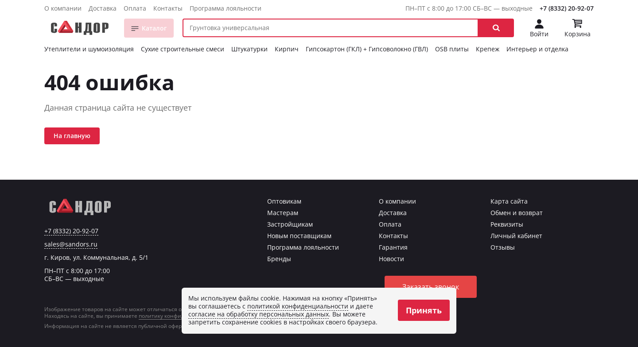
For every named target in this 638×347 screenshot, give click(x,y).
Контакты (168, 8)
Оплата (135, 8)
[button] (496, 28)
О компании (63, 8)
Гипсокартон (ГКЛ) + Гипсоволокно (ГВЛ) (367, 49)
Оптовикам (284, 201)
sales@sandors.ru (70, 244)
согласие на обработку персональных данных (258, 314)
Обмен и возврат (516, 212)
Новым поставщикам (299, 235)
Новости (391, 258)
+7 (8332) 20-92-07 (567, 8)
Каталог (154, 28)
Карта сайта (509, 201)
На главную (72, 135)
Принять (424, 310)
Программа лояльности (225, 8)
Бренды (279, 258)
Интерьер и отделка (537, 49)
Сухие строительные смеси (182, 49)
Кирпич (287, 49)
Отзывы (502, 247)
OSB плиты (452, 49)
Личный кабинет (516, 235)
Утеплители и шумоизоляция (89, 49)
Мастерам (282, 212)
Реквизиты (506, 224)
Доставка (103, 8)
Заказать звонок (430, 287)
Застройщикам (290, 224)
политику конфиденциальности (181, 316)
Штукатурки (249, 49)
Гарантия (393, 247)
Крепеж (487, 49)
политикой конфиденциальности (297, 306)
